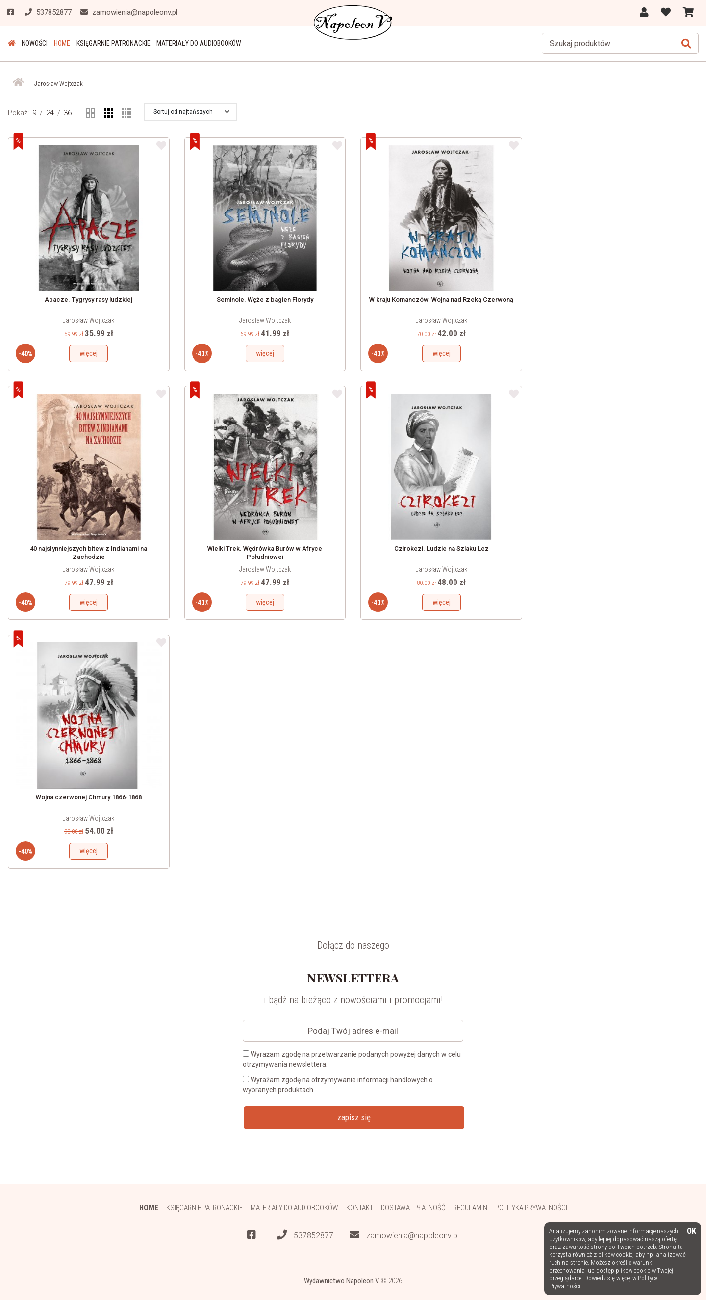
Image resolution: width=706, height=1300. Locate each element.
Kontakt (359, 1207)
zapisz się (354, 1117)
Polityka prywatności (532, 1207)
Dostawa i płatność (413, 1207)
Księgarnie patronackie (112, 43)
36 (68, 112)
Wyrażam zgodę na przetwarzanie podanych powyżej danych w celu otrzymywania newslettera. (352, 1059)
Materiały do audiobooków (197, 43)
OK (691, 1231)
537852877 (305, 1234)
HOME (61, 43)
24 (50, 112)
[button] (191, 111)
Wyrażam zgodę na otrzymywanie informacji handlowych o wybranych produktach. (338, 1084)
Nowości (34, 43)
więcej (88, 353)
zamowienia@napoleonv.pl (404, 1234)
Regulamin (470, 1207)
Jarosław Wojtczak (88, 320)
